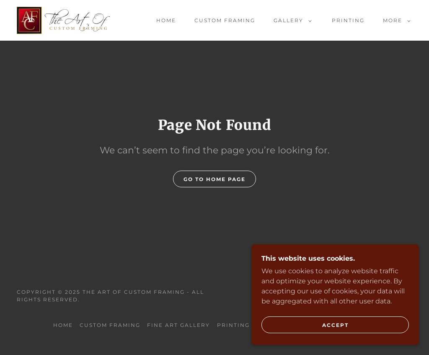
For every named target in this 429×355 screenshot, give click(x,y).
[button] (291, 21)
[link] (63, 20)
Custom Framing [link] (224, 20)
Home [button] (63, 325)
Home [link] (166, 20)
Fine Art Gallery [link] (178, 325)
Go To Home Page (214, 179)
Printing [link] (348, 20)
